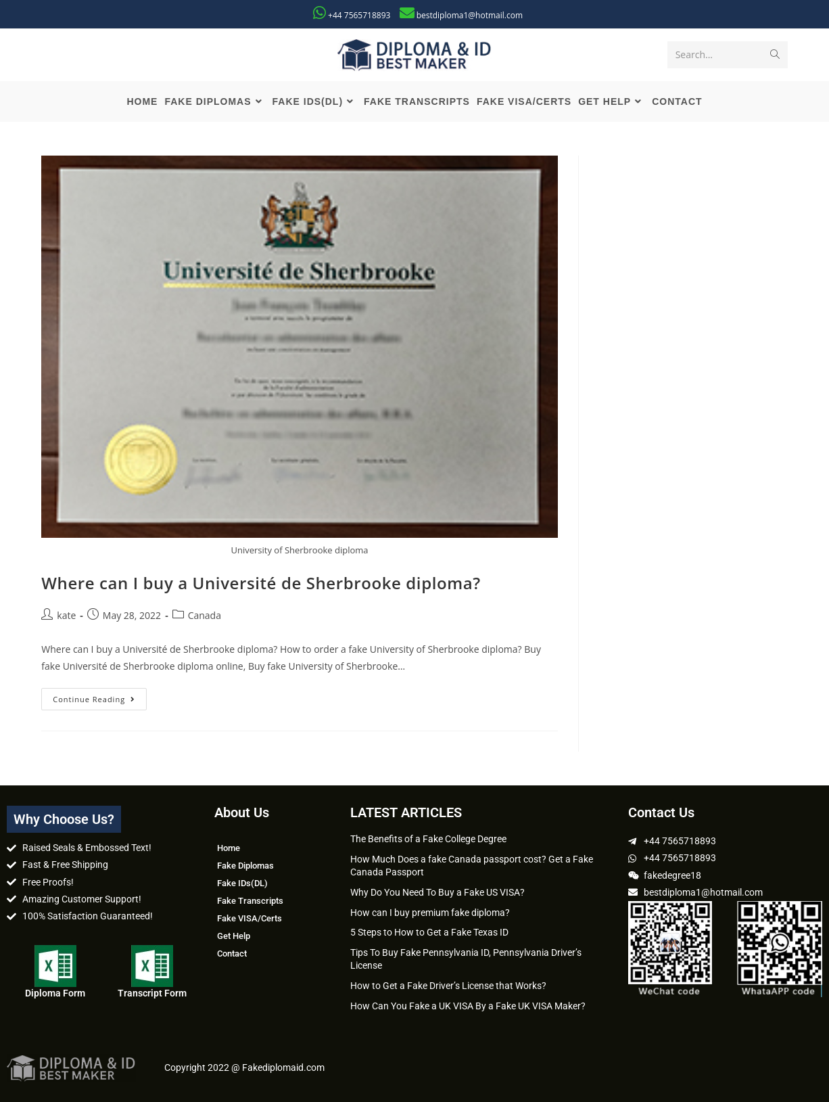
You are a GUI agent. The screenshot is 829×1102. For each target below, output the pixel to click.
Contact (232, 953)
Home (228, 848)
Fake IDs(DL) (242, 883)
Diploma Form (55, 993)
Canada (204, 615)
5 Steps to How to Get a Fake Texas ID (429, 932)
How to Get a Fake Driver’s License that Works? (448, 985)
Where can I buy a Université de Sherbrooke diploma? (260, 583)
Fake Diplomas (245, 865)
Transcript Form (152, 993)
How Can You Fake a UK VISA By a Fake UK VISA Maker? (468, 1006)
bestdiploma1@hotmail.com (470, 15)
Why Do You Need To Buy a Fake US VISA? (437, 892)
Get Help (233, 936)
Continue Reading (100, 696)
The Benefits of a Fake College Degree (428, 838)
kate (66, 615)
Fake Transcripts (250, 901)
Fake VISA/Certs (249, 918)
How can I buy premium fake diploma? (430, 912)
